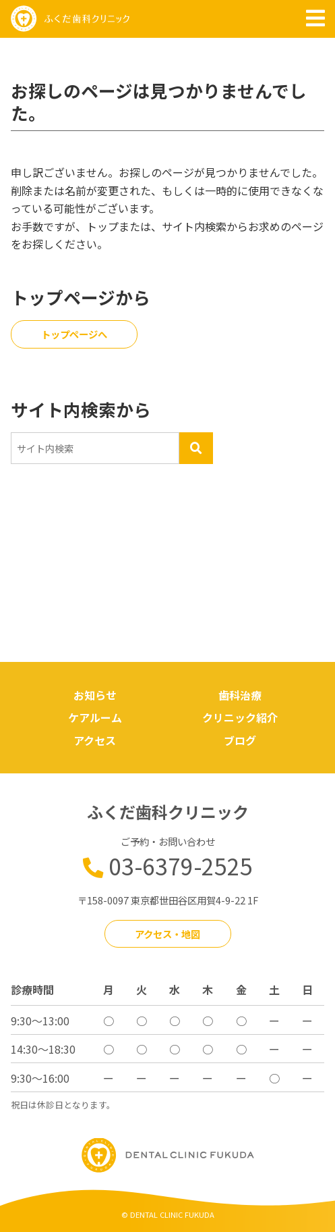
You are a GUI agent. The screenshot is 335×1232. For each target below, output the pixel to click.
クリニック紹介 (240, 717)
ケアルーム (95, 717)
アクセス (94, 740)
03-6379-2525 (181, 865)
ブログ (240, 740)
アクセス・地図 (167, 934)
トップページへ (74, 334)
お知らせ (95, 695)
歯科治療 (240, 695)
